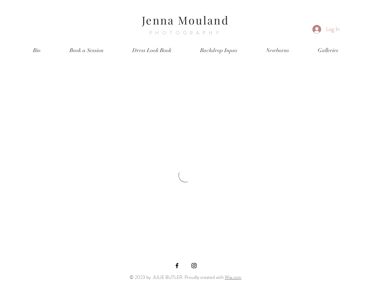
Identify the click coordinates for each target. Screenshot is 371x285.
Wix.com (233, 277)
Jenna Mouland (185, 20)
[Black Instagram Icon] (194, 265)
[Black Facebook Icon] (177, 265)
